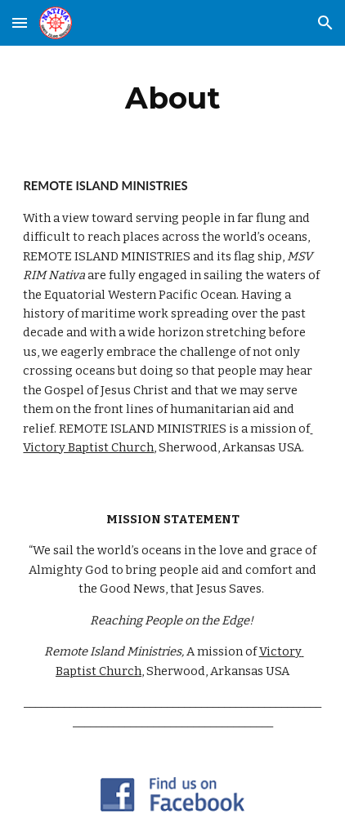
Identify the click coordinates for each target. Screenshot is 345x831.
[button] (19, 22)
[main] (172, 98)
